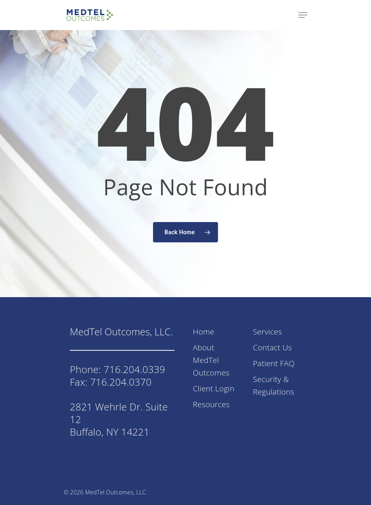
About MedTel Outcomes (211, 360)
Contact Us (272, 347)
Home (203, 331)
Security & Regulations (273, 385)
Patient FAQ (274, 363)
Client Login (214, 388)
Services (267, 331)
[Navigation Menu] (302, 15)
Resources (211, 404)
